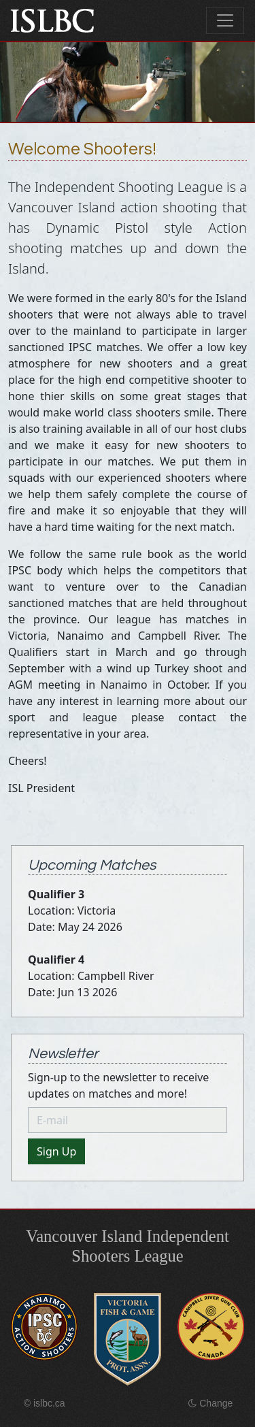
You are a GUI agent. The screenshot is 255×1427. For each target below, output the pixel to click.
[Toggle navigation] (225, 20)
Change (210, 1403)
